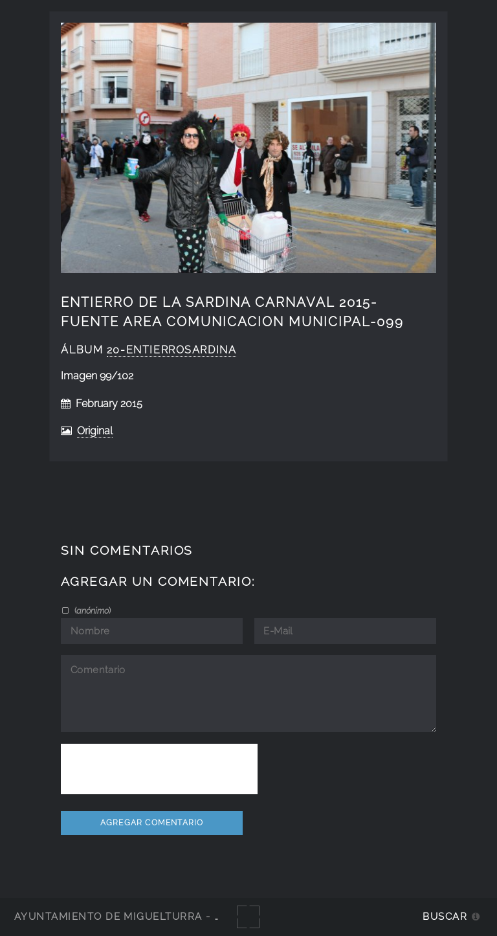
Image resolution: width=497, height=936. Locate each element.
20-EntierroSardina (172, 350)
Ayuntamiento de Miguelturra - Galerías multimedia (177, 916)
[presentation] (159, 769)
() (91, 610)
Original (95, 431)
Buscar (445, 916)
